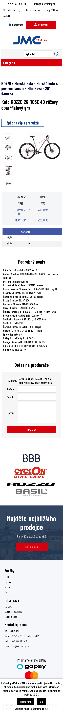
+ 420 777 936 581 (18, 4)
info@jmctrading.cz (44, 4)
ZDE (47, 708)
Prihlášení (41, 25)
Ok (41, 701)
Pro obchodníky (33, 10)
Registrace (16, 25)
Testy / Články (52, 10)
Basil (7, 592)
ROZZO (6, 83)
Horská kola (24, 83)
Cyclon (8, 582)
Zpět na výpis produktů (23, 122)
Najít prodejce (31, 546)
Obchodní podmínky (11, 10)
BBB (7, 577)
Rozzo (7, 587)
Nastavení (25, 701)
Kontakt (6, 16)
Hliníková (35, 88)
